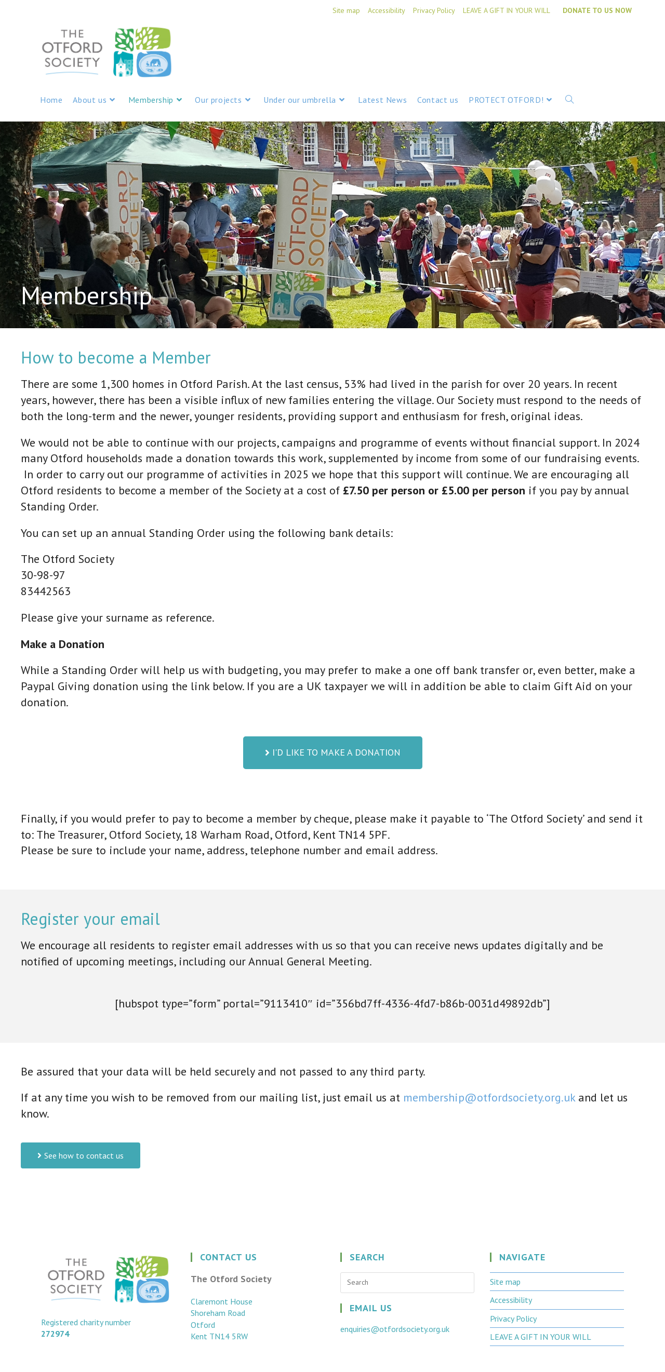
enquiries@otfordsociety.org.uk (394, 1329)
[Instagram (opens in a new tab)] (625, 42)
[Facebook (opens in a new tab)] (606, 42)
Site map (346, 10)
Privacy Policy (434, 10)
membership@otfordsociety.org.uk (489, 1097)
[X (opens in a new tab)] (586, 42)
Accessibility (386, 10)
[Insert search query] (407, 1282)
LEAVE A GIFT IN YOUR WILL (506, 10)
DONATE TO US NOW (597, 10)
